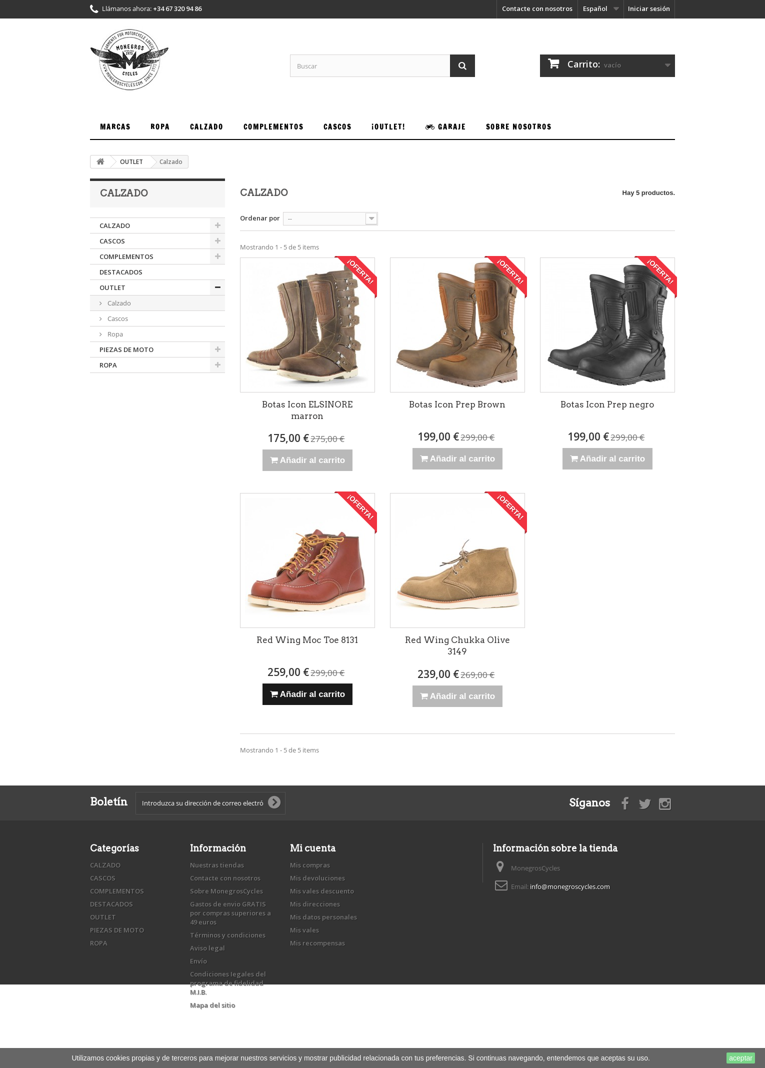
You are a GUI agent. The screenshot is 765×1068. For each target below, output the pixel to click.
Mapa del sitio (212, 1005)
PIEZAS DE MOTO (127, 349)
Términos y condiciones (228, 935)
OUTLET (113, 287)
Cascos (117, 318)
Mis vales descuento (322, 891)
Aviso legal (207, 948)
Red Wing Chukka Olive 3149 (457, 645)
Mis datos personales (323, 917)
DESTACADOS (121, 272)
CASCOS (112, 241)
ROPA (108, 365)
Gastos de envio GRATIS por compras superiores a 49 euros (230, 913)
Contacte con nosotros (537, 8)
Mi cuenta (313, 848)
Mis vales (304, 930)
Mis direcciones (315, 904)
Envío (198, 961)
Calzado (118, 303)
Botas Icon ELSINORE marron (307, 410)
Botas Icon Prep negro (607, 405)
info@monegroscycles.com (570, 886)
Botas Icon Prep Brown (457, 405)
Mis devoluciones (317, 878)
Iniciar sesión (649, 8)
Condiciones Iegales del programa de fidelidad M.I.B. (228, 983)
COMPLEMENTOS (127, 256)
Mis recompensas (317, 943)
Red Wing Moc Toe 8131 (307, 640)
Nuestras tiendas (217, 865)
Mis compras (310, 865)
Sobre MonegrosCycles (226, 891)
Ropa (114, 334)
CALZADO (115, 225)
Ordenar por (260, 218)
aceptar (740, 1058)
